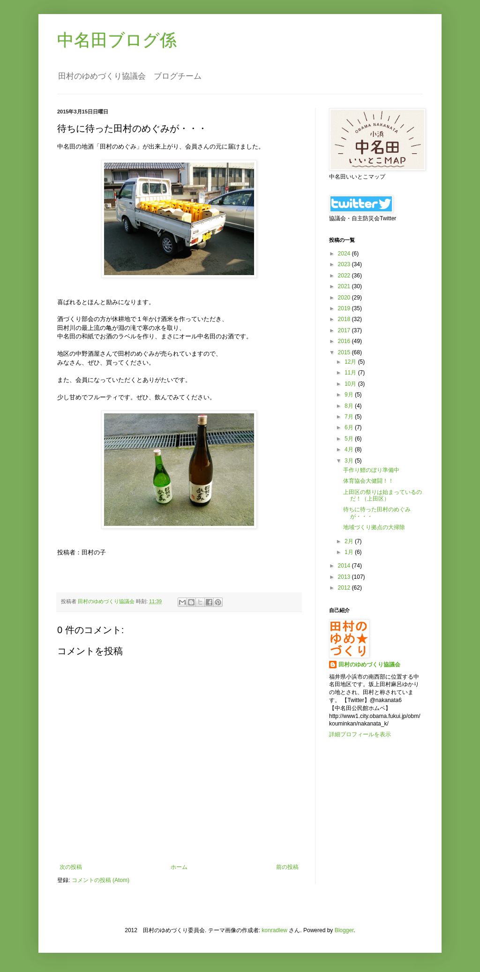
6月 (350, 427)
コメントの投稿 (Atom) (100, 880)
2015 (345, 352)
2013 (345, 577)
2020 (345, 297)
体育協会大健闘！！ (368, 481)
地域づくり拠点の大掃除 (374, 527)
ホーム (179, 867)
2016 (345, 341)
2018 (345, 319)
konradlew (274, 930)
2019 (345, 308)
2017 (345, 330)
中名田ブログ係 (117, 40)
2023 (345, 264)
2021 (345, 286)
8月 (350, 406)
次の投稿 (71, 867)
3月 (350, 460)
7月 (350, 416)
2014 (345, 565)
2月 (350, 541)
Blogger (344, 930)
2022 (345, 275)
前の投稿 (287, 867)
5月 (350, 438)
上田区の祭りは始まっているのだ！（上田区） (382, 495)
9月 (350, 394)
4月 (350, 449)
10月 (351, 384)
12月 (351, 362)
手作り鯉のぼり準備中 (371, 470)
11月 (351, 372)
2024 (345, 253)
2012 (345, 587)
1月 (350, 552)
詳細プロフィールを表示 (360, 734)
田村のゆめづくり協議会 (369, 664)
